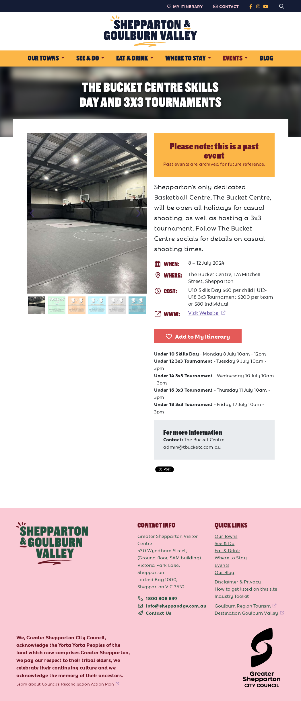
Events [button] (232, 58)
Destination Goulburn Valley (246, 613)
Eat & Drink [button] (132, 58)
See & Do (224, 543)
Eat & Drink (227, 550)
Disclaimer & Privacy (238, 581)
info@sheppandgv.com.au (176, 605)
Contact (226, 6)
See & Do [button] (87, 58)
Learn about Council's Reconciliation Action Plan (65, 684)
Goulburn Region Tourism (243, 605)
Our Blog (224, 572)
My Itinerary (184, 6)
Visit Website (204, 312)
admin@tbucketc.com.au (192, 447)
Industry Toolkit (232, 596)
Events (222, 565)
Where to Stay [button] (185, 58)
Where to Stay (231, 557)
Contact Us (158, 612)
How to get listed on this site (246, 588)
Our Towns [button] (43, 58)
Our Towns (226, 536)
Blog (266, 58)
